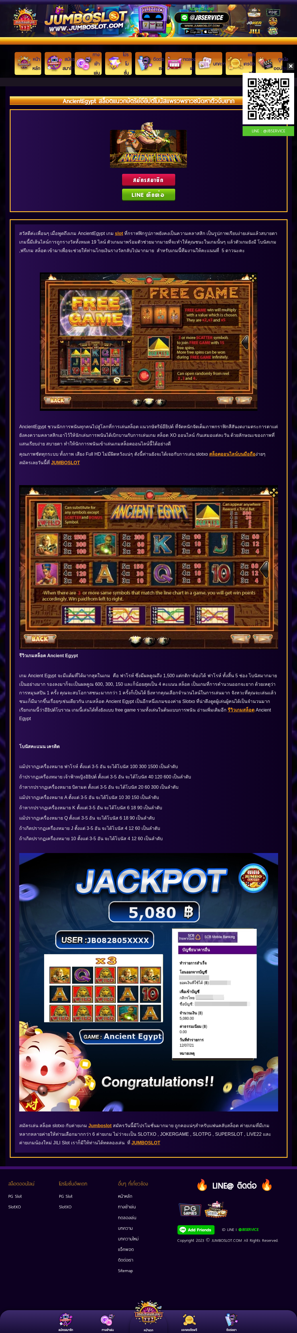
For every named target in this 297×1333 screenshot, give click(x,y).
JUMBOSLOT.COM (227, 1239)
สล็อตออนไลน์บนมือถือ (232, 454)
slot (119, 233)
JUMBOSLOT (65, 462)
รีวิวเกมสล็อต (241, 709)
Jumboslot (99, 1125)
